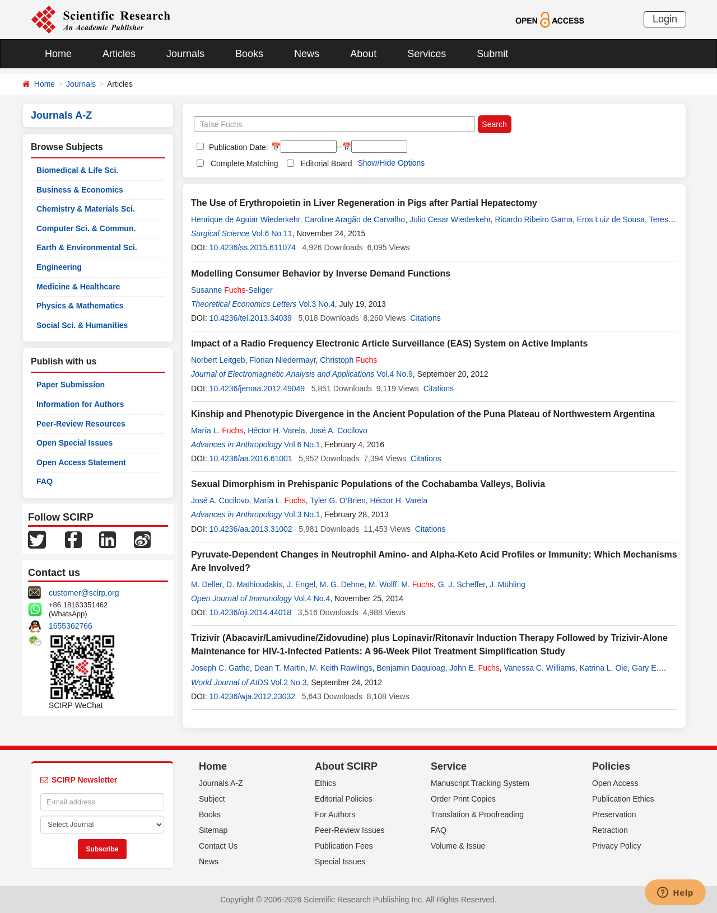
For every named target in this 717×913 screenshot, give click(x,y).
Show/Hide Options (391, 162)
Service (449, 766)
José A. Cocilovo (338, 430)
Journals (185, 53)
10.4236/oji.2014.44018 (250, 612)
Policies (611, 766)
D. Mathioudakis (254, 584)
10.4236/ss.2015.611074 (252, 247)
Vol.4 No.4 (312, 598)
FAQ (44, 481)
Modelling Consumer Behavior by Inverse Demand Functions (320, 273)
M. (417, 584)
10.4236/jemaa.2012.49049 (257, 388)
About (363, 53)
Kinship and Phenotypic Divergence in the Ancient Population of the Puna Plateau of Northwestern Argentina (423, 414)
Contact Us (218, 845)
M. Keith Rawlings (340, 667)
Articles (119, 53)
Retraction (610, 830)
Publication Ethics (623, 798)
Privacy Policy (616, 845)
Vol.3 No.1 (302, 514)
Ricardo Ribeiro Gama (533, 219)
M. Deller (206, 584)
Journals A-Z (221, 783)
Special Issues (340, 861)
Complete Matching (244, 163)
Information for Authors (80, 404)
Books (249, 53)
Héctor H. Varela (276, 430)
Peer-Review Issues (350, 830)
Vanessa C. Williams (539, 667)
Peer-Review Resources (80, 423)
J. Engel (301, 584)
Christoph (348, 359)
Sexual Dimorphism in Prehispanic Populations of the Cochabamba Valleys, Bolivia (368, 484)
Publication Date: (237, 147)
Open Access (615, 783)
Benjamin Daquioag (410, 667)
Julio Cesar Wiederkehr (450, 219)
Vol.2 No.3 (289, 682)
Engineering (59, 267)
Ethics (325, 783)
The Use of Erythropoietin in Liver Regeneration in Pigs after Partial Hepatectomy (364, 203)
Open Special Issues (74, 442)
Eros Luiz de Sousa (611, 219)
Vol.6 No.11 (272, 233)
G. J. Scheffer (462, 584)
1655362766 (70, 625)
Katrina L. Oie (604, 667)
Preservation (614, 814)
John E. (474, 667)
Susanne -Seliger (232, 289)
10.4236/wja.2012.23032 (252, 696)
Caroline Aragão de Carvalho (354, 219)
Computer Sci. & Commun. (86, 228)
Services (426, 53)
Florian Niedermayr (282, 359)
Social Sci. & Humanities (82, 325)
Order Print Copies (463, 798)
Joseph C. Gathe (220, 667)
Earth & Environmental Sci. (86, 247)
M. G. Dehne (342, 584)
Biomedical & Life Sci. (77, 170)
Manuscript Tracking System (480, 783)
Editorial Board (326, 163)
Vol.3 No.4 (317, 303)
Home (58, 53)
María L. (217, 430)
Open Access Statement (81, 462)
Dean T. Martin (279, 667)
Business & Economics (79, 189)
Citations (425, 317)
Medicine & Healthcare (78, 286)
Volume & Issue (458, 845)
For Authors (335, 814)
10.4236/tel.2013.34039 (250, 317)
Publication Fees (344, 845)
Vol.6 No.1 (302, 444)
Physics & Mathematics (80, 305)
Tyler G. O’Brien (338, 500)
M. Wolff (383, 584)
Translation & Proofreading (477, 814)
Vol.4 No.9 (394, 373)
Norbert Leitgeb (218, 359)
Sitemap (213, 830)
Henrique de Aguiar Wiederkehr (245, 219)
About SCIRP (346, 766)
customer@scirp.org (84, 592)
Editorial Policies (344, 798)
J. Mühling (507, 584)
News (306, 53)
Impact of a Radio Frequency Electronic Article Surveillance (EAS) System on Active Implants (389, 343)
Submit (492, 53)
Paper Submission (70, 384)
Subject (212, 798)
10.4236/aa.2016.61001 (250, 458)
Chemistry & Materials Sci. (85, 208)
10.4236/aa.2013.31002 (250, 529)
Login (665, 19)
